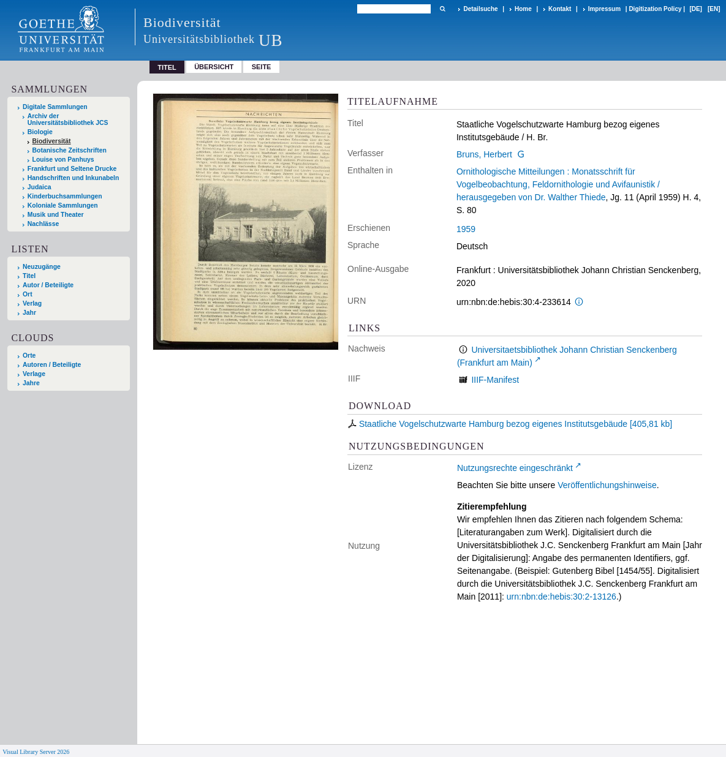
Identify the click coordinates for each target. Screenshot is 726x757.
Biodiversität (51, 141)
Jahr (29, 312)
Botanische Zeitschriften (69, 150)
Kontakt (559, 9)
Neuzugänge (42, 266)
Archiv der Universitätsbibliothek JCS (68, 119)
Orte (29, 355)
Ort (27, 294)
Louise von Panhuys (63, 159)
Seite (261, 66)
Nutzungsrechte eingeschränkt (515, 468)
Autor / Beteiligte (48, 285)
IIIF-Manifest (495, 380)
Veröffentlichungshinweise (607, 485)
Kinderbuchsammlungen (65, 196)
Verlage (34, 374)
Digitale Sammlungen (55, 107)
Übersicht (213, 66)
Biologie (40, 132)
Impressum (604, 9)
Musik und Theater (56, 214)
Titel (29, 276)
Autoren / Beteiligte (52, 364)
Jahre (31, 383)
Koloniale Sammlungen (63, 205)
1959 (465, 229)
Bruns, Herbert (484, 154)
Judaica (39, 187)
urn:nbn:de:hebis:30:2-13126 (561, 596)
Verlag (32, 303)
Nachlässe (43, 223)
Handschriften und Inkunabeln (73, 178)
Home (523, 9)
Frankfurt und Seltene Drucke (72, 168)
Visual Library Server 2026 (35, 751)
